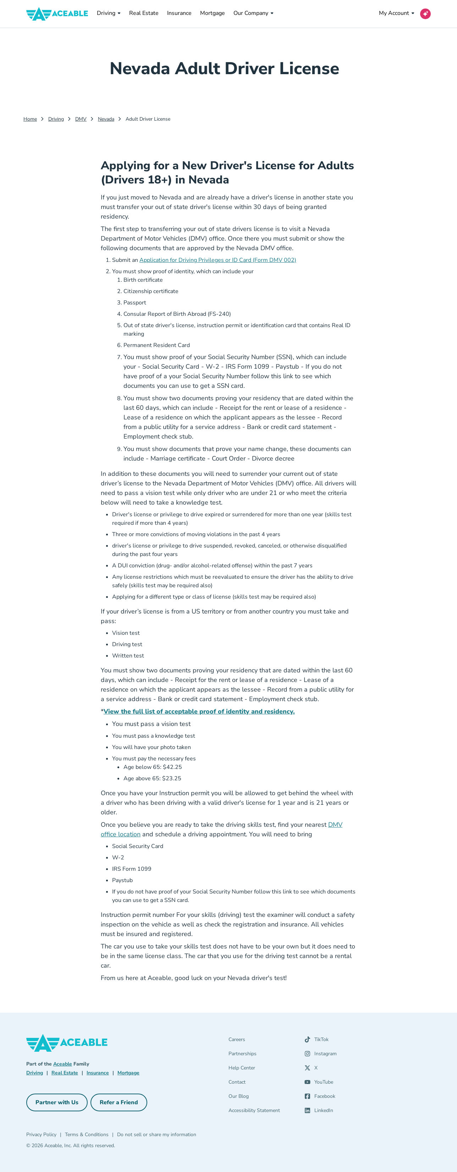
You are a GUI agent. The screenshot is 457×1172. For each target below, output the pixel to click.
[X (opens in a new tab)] (311, 1069)
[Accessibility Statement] (262, 1112)
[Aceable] (57, 14)
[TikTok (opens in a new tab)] (316, 1041)
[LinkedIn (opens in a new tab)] (318, 1112)
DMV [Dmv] (81, 119)
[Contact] (262, 1084)
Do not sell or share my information (156, 1134)
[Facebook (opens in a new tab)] (319, 1098)
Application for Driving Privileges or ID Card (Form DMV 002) (217, 260)
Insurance (179, 13)
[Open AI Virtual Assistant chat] (425, 14)
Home (30, 119)
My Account (396, 13)
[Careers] (262, 1041)
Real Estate (144, 13)
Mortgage (212, 13)
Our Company (253, 13)
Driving (109, 13)
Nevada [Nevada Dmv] (106, 119)
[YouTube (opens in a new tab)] (318, 1084)
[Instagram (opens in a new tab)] (320, 1055)
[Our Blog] (262, 1098)
